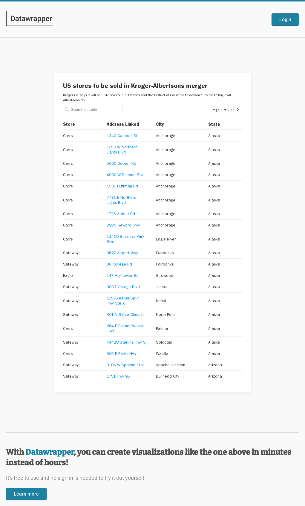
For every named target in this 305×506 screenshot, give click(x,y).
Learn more (26, 494)
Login (285, 19)
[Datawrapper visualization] (152, 232)
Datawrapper (49, 452)
